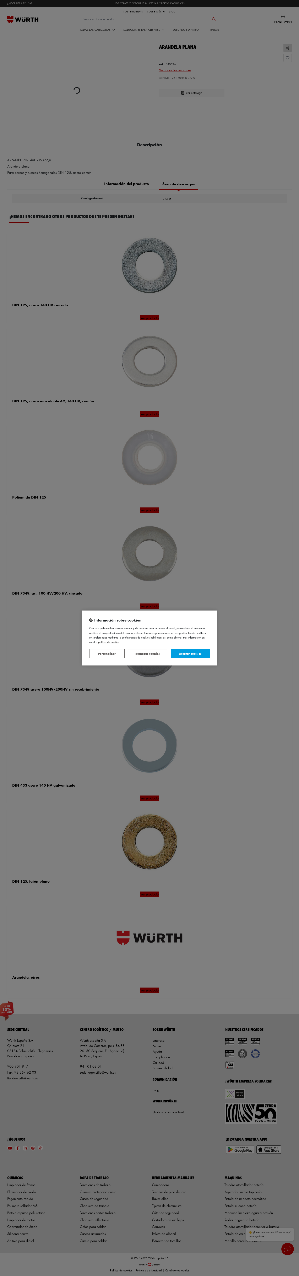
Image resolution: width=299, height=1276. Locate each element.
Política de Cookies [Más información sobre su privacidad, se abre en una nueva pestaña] (108, 641)
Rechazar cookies (147, 653)
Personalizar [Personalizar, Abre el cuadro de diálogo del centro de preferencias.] (107, 653)
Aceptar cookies (190, 653)
